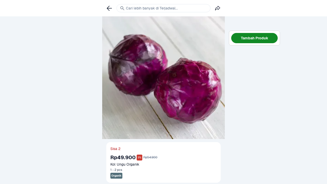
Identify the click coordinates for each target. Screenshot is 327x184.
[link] (109, 8)
